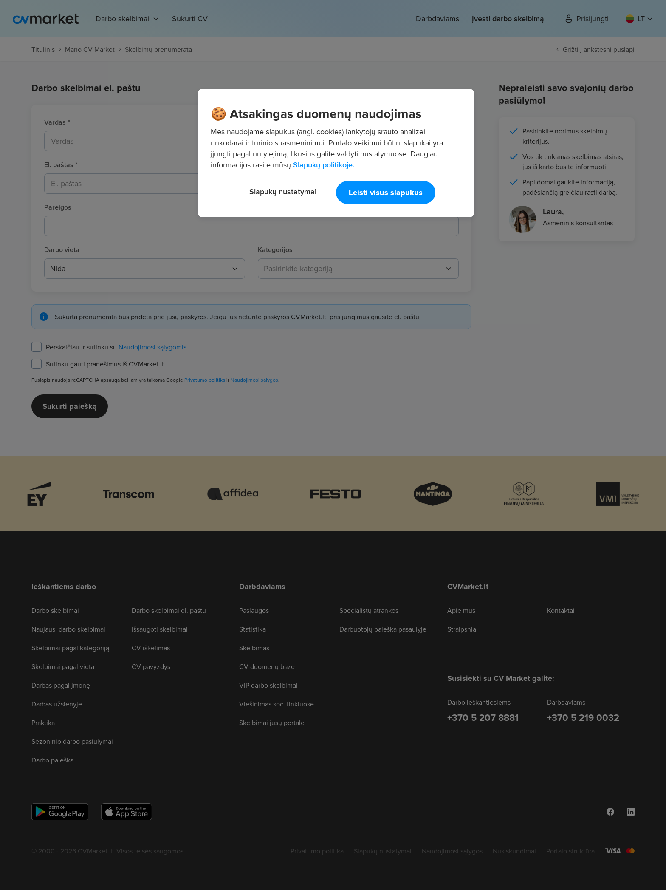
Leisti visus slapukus (386, 192)
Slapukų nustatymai (282, 191)
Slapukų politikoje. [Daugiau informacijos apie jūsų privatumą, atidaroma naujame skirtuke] (323, 164)
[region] (336, 153)
